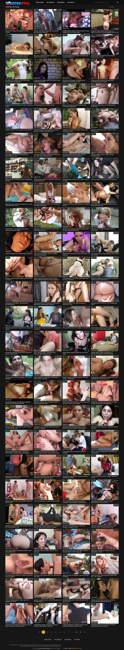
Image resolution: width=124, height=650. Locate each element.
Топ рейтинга (50, 2)
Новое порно (40, 2)
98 (76, 632)
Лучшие (112, 7)
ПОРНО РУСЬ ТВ (76, 648)
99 (80, 632)
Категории (71, 2)
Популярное (61, 2)
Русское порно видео (44, 648)
